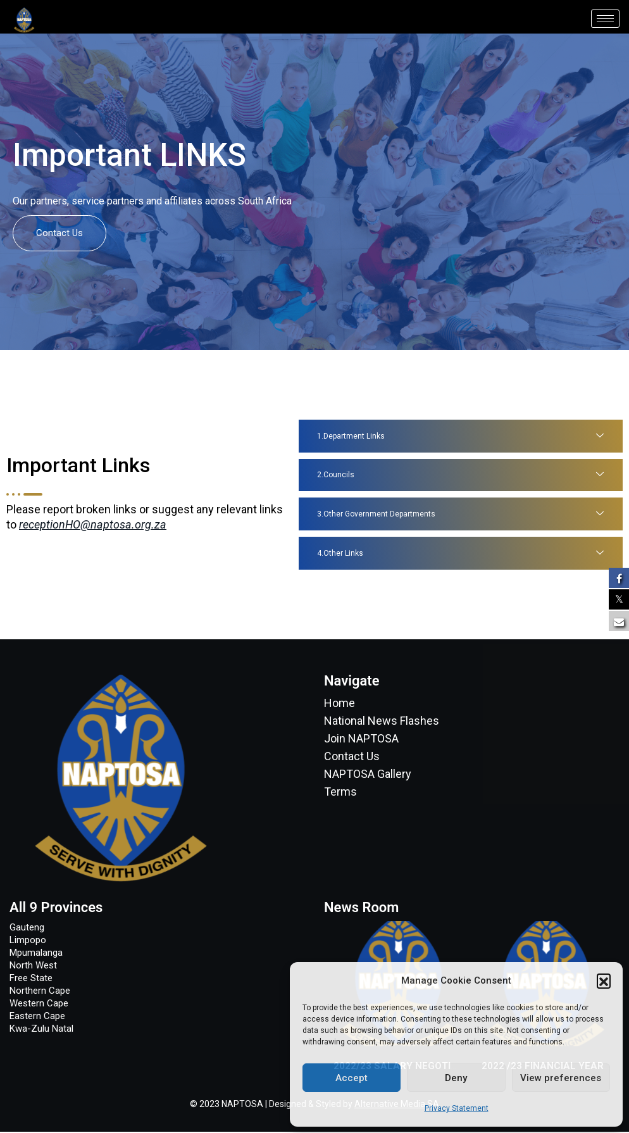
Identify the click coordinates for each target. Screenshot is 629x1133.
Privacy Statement (457, 1108)
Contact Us (59, 233)
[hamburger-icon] (605, 18)
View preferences (560, 1078)
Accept (351, 1078)
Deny (456, 1078)
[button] (603, 980)
